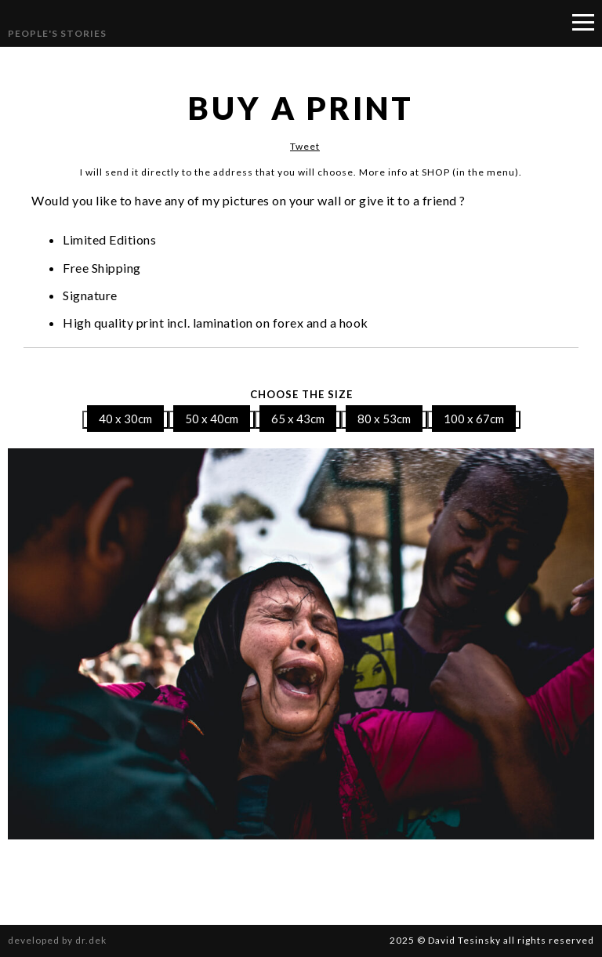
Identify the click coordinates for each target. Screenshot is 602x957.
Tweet (305, 146)
